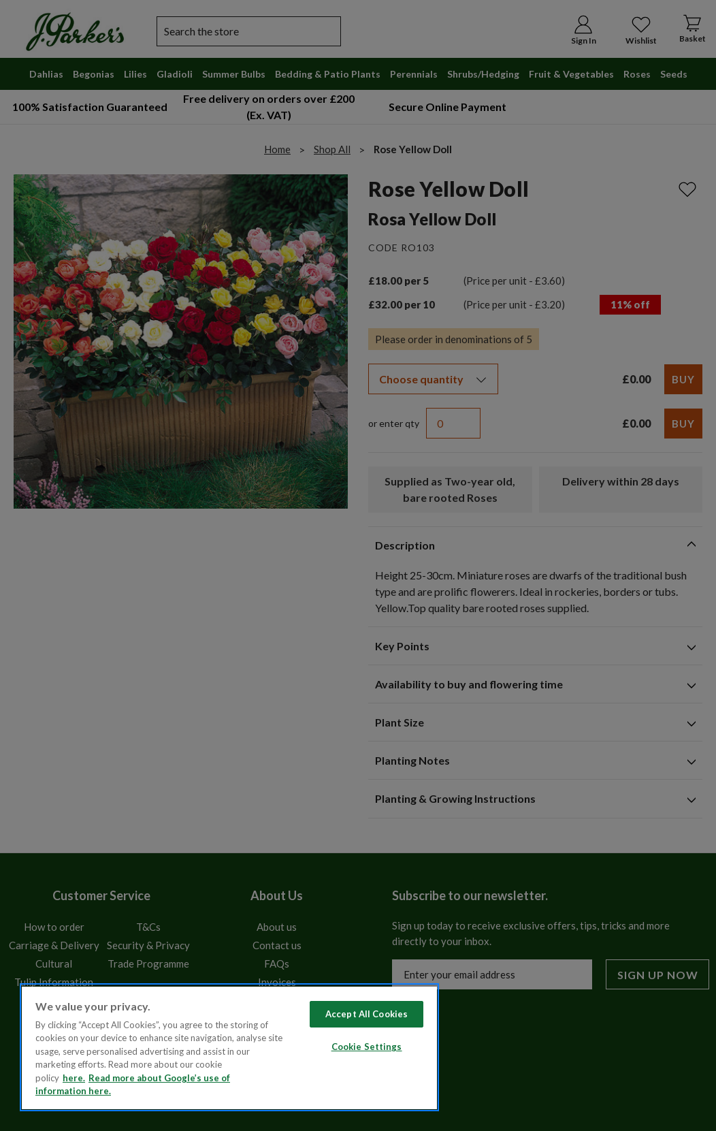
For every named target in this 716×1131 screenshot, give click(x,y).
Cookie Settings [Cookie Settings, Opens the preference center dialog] (366, 1046)
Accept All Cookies (366, 1013)
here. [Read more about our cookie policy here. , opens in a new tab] (74, 1077)
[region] (229, 1047)
